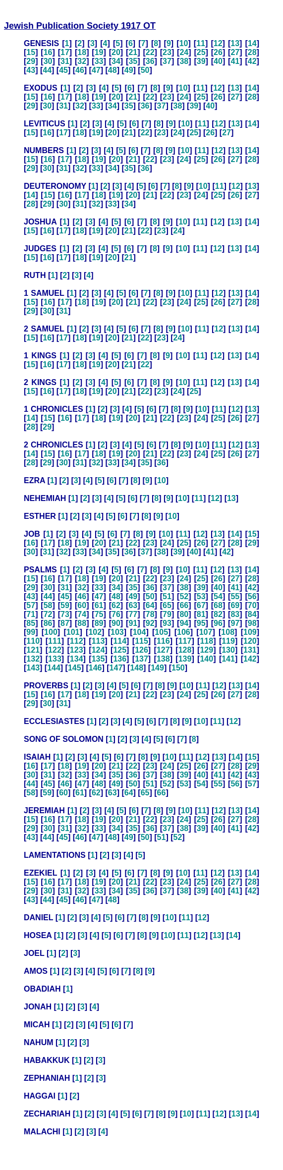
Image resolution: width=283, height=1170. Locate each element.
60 (81, 605)
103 (117, 632)
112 (76, 641)
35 (132, 61)
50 (145, 70)
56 (252, 596)
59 (64, 605)
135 (98, 659)
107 (206, 632)
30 (48, 61)
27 (234, 52)
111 (54, 641)
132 (33, 659)
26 (218, 52)
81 (201, 614)
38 (183, 61)
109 (250, 632)
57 (30, 605)
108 (227, 632)
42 (252, 61)
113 (98, 641)
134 (76, 659)
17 (64, 52)
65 (167, 605)
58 (48, 605)
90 (116, 623)
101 (73, 632)
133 (54, 659)
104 (139, 632)
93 (167, 623)
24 (183, 52)
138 (163, 659)
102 (95, 632)
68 (218, 605)
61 (99, 605)
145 (74, 668)
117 (185, 641)
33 (99, 61)
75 (99, 614)
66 (183, 605)
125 (119, 650)
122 (54, 650)
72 (48, 614)
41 (234, 61)
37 (167, 61)
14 (252, 43)
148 (136, 668)
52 (183, 596)
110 (33, 641)
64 (150, 605)
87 (64, 623)
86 (48, 623)
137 (141, 659)
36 (150, 61)
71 (30, 614)
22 (150, 52)
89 (99, 623)
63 (132, 605)
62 (116, 605)
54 (218, 596)
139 (185, 659)
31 (64, 61)
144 (53, 668)
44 (47, 70)
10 (183, 43)
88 (81, 623)
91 (132, 623)
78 (150, 614)
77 (132, 614)
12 (218, 43)
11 (200, 43)
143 (33, 668)
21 (132, 52)
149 (157, 668)
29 (30, 61)
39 (201, 61)
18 (81, 52)
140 (206, 659)
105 (161, 632)
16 (48, 52)
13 (234, 43)
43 (30, 70)
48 (112, 70)
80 (183, 614)
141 (228, 659)
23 (167, 52)
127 (163, 650)
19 (99, 52)
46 (79, 70)
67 (201, 605)
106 (183, 632)
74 (81, 614)
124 (98, 650)
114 (119, 641)
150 (178, 668)
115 (141, 641)
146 (95, 668)
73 (64, 614)
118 (206, 641)
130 (228, 650)
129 (206, 650)
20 (116, 52)
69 (234, 605)
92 (150, 623)
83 (234, 614)
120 (250, 641)
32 (81, 61)
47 (96, 70)
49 (128, 70)
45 (63, 70)
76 (116, 614)
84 (252, 614)
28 (252, 52)
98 (252, 623)
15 (30, 52)
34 (116, 61)
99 (30, 632)
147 (116, 668)
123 (76, 650)
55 (234, 596)
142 (250, 659)
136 (119, 659)
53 (201, 596)
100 (50, 632)
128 (185, 650)
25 (201, 52)
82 (218, 614)
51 (167, 596)
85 (30, 623)
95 (201, 623)
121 (33, 650)
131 (250, 650)
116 (163, 641)
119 (228, 641)
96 (218, 623)
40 (218, 61)
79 (167, 614)
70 (252, 605)
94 (183, 623)
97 (234, 623)
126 (141, 650)
